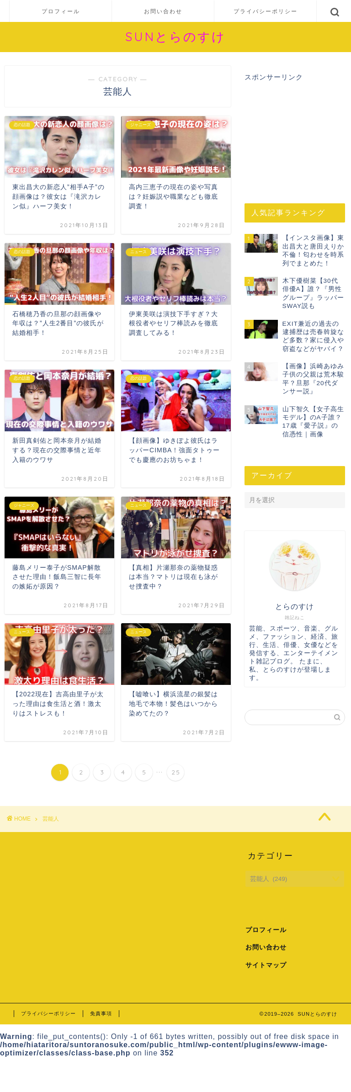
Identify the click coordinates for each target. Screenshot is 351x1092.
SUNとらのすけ (175, 36)
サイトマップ (266, 965)
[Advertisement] (295, 134)
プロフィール (61, 11)
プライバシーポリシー (266, 11)
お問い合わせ (163, 11)
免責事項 (101, 1013)
